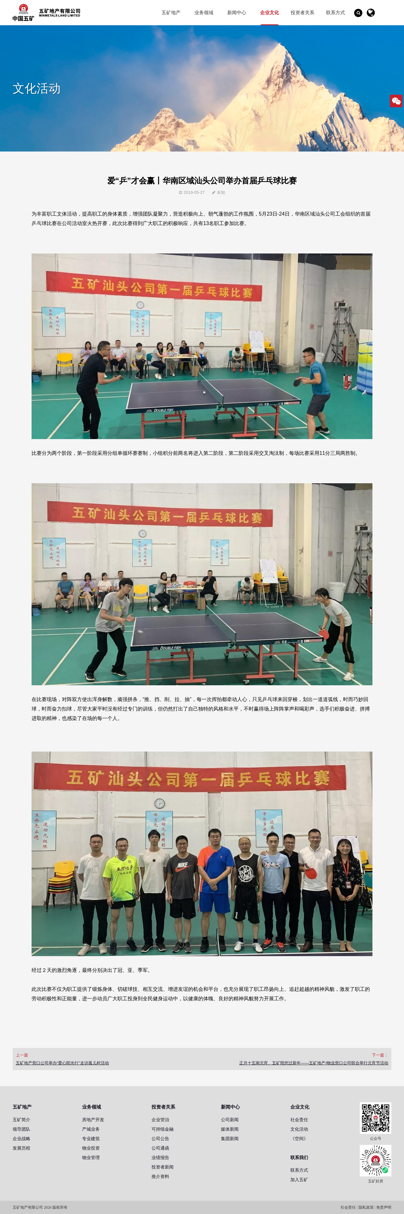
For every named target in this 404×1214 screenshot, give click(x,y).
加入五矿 (299, 1179)
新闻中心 (236, 12)
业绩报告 (160, 1157)
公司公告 (160, 1138)
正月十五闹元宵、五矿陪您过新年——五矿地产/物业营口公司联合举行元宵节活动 (313, 1063)
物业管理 (91, 1157)
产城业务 (91, 1129)
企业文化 (269, 12)
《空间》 (299, 1138)
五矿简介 (21, 1119)
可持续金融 (163, 1129)
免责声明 (383, 1207)
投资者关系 (302, 12)
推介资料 (160, 1176)
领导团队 (21, 1129)
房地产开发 (93, 1119)
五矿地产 (171, 12)
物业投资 (91, 1148)
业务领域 (203, 12)
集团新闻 (230, 1138)
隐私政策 (366, 1207)
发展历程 (21, 1148)
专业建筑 (91, 1138)
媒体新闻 (230, 1129)
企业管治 (160, 1119)
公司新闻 (230, 1119)
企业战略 (21, 1138)
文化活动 (299, 1129)
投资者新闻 (163, 1166)
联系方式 (335, 12)
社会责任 (299, 1119)
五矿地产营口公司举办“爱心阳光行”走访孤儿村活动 (62, 1063)
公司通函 (160, 1148)
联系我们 (299, 1157)
